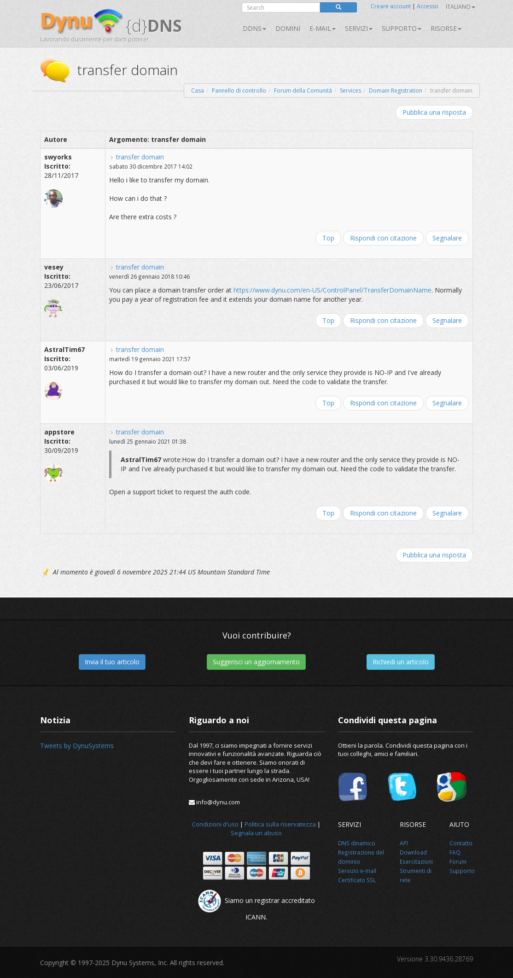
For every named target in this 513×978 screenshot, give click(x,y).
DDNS (254, 28)
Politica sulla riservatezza (280, 824)
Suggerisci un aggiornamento (256, 661)
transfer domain (140, 156)
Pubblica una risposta (434, 112)
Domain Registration (395, 90)
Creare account (391, 6)
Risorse (446, 28)
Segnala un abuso (256, 833)
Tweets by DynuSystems (77, 745)
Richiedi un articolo (401, 661)
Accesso (427, 6)
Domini (287, 28)
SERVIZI (359, 28)
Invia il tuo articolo (112, 661)
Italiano (460, 7)
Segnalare (447, 238)
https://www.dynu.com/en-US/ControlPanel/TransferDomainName (332, 290)
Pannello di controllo (239, 90)
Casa (197, 90)
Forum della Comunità (303, 90)
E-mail (322, 28)
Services (350, 90)
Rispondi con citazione (383, 238)
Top (328, 238)
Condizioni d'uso (215, 824)
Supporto (401, 28)
